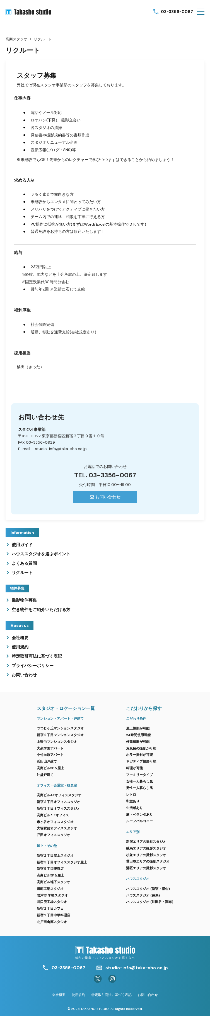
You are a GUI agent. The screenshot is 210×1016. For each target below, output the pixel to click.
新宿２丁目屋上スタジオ (55, 855)
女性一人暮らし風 (139, 781)
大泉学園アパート (50, 748)
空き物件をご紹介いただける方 (41, 609)
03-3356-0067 (177, 11)
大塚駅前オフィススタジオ (57, 828)
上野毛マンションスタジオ (57, 741)
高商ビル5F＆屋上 (50, 768)
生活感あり (134, 808)
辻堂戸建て (45, 775)
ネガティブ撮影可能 (141, 761)
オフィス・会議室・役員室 (57, 785)
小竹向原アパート (50, 755)
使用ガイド (22, 545)
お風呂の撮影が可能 (141, 748)
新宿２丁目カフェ (50, 908)
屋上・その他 (47, 846)
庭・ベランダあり (139, 814)
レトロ (131, 794)
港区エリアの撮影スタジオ (146, 868)
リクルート (22, 572)
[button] (200, 11)
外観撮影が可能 (137, 741)
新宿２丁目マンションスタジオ (60, 735)
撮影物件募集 (24, 600)
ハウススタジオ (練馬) (143, 895)
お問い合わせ (24, 675)
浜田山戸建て (47, 761)
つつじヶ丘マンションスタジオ (60, 728)
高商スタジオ (16, 39)
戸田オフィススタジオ (53, 835)
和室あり (132, 801)
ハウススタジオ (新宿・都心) (148, 888)
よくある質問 (24, 563)
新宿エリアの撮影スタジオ (146, 841)
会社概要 (20, 638)
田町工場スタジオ (50, 888)
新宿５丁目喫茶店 (50, 868)
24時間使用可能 (138, 735)
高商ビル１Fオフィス (53, 815)
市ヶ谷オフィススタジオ (55, 822)
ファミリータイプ (139, 775)
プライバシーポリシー (33, 665)
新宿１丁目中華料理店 (53, 915)
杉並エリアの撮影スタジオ (146, 855)
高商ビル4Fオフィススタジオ (59, 795)
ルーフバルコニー (139, 821)
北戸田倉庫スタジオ (52, 922)
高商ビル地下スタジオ (53, 882)
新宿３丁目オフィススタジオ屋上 (62, 862)
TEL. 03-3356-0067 (105, 475)
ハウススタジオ (137, 878)
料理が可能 (134, 768)
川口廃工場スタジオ (52, 902)
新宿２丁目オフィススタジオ (58, 802)
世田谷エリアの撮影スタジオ (148, 861)
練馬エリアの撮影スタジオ (146, 848)
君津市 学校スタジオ (52, 895)
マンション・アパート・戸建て (60, 718)
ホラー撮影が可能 (139, 755)
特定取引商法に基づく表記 (37, 656)
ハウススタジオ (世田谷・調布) (149, 902)
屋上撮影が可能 (137, 728)
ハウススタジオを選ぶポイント (41, 554)
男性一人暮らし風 (139, 788)
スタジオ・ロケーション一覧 (66, 708)
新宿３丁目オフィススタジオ (58, 808)
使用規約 (20, 647)
